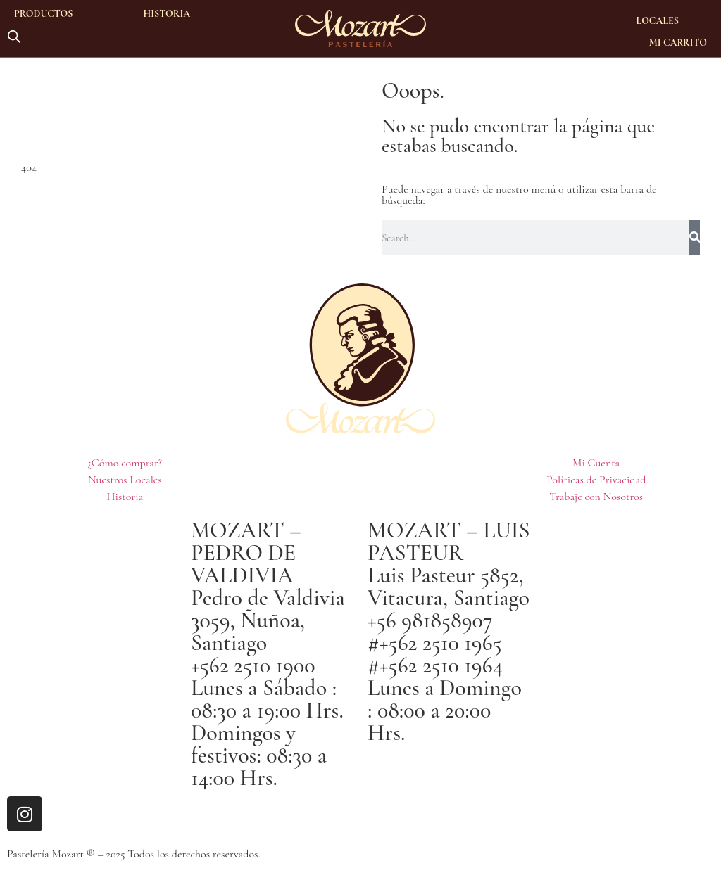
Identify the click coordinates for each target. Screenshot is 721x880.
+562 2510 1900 (253, 665)
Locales (658, 21)
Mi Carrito (678, 43)
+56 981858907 (430, 620)
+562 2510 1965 (441, 642)
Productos (43, 14)
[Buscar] (694, 237)
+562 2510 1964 (441, 665)
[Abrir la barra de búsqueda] (14, 35)
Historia (167, 14)
